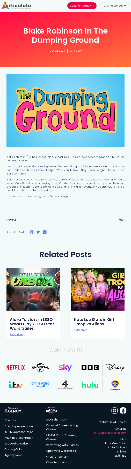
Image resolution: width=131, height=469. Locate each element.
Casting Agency (82, 6)
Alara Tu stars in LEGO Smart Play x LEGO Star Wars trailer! (32, 324)
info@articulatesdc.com (110, 433)
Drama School (115, 6)
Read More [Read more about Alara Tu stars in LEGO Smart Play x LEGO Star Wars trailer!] (16, 334)
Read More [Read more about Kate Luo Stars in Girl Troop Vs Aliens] (80, 330)
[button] (82, 5)
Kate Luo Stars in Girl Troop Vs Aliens (94, 322)
